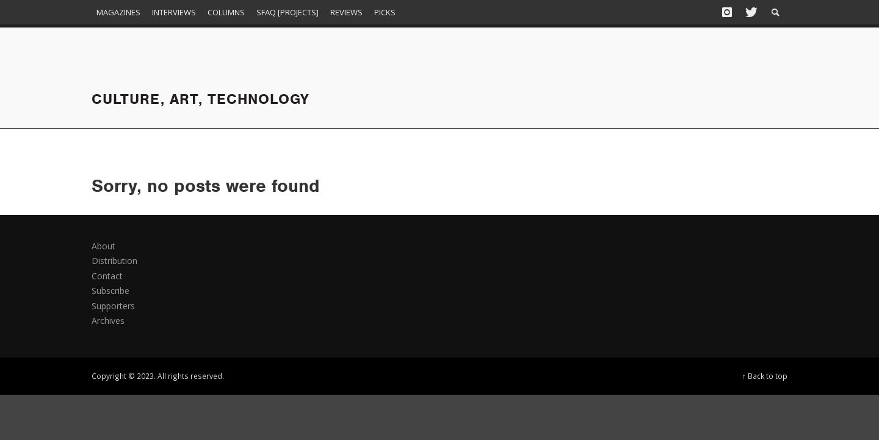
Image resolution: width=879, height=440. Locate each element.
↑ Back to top (764, 376)
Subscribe (110, 290)
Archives (108, 320)
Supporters (113, 306)
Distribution (114, 260)
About (103, 246)
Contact (107, 276)
